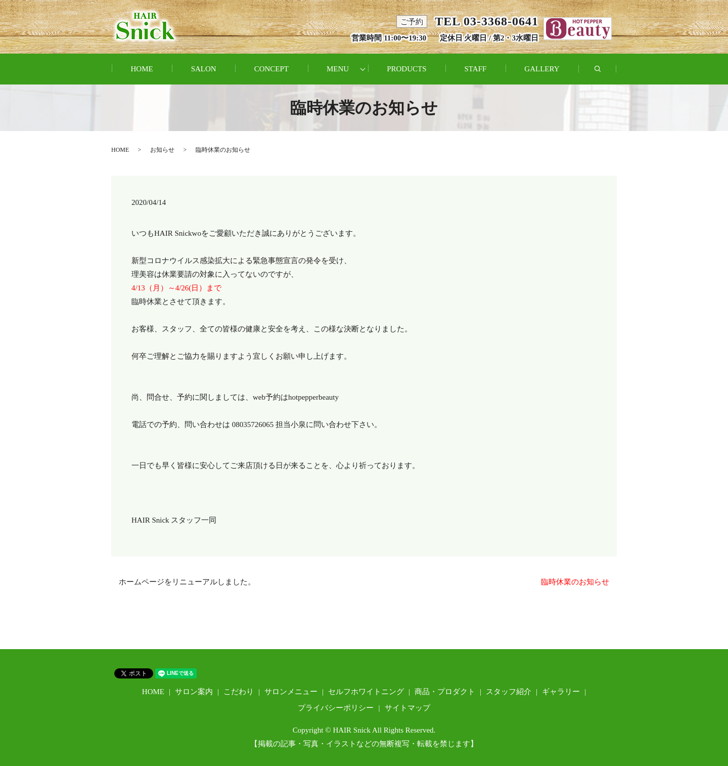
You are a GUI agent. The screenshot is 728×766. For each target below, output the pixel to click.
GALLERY (541, 69)
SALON (203, 69)
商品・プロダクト (445, 692)
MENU (338, 69)
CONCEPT (271, 69)
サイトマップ (407, 708)
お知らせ (162, 149)
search (607, 74)
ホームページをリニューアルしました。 (187, 582)
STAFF (476, 69)
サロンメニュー (290, 692)
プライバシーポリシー (336, 708)
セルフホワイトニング (366, 692)
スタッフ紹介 (508, 692)
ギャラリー (561, 692)
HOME (141, 69)
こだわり (238, 692)
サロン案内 (194, 692)
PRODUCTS (406, 69)
